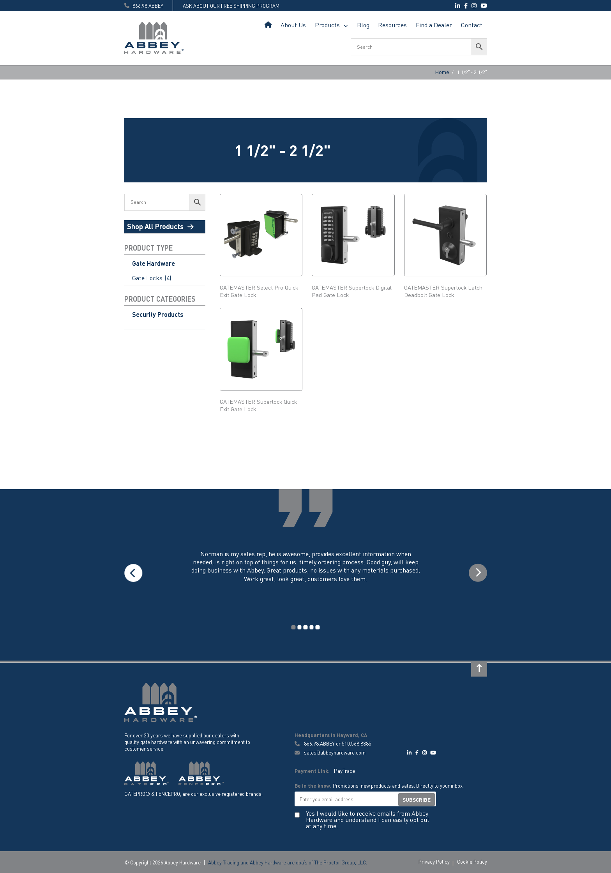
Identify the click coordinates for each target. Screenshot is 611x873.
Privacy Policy (434, 860)
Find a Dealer (434, 25)
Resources (392, 25)
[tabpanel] (305, 573)
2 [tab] (300, 627)
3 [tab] (305, 627)
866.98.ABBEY (319, 743)
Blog (363, 25)
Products (327, 25)
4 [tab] (311, 627)
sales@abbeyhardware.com (330, 752)
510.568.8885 (356, 743)
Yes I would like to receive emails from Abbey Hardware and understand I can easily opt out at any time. (367, 818)
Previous (134, 573)
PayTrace (344, 770)
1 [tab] (294, 627)
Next (476, 573)
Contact (471, 25)
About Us (293, 25)
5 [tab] (317, 627)
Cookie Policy (472, 860)
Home (268, 25)
